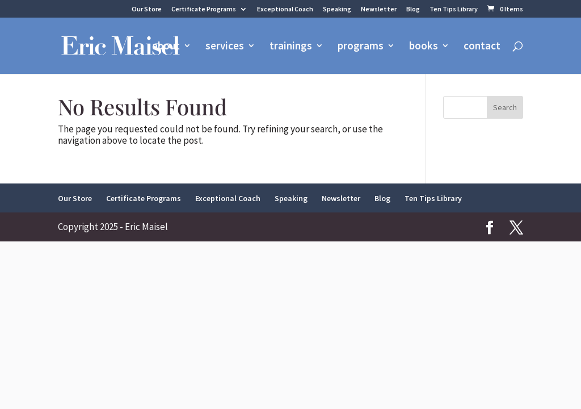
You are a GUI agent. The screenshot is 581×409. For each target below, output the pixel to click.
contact (482, 46)
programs (361, 46)
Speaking (337, 9)
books (423, 46)
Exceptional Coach (285, 9)
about (166, 46)
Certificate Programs (203, 9)
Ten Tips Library (454, 9)
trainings (291, 46)
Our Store (147, 9)
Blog (413, 9)
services (224, 46)
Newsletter (379, 9)
